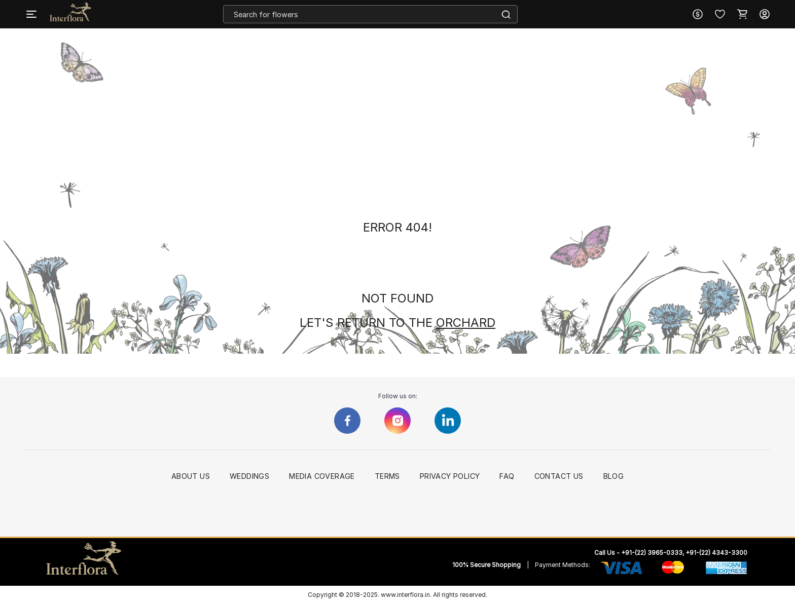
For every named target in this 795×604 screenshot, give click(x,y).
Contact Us (559, 476)
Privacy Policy (450, 476)
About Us (190, 476)
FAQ (506, 476)
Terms (387, 476)
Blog (613, 476)
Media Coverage (322, 476)
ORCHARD (465, 322)
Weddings (249, 476)
